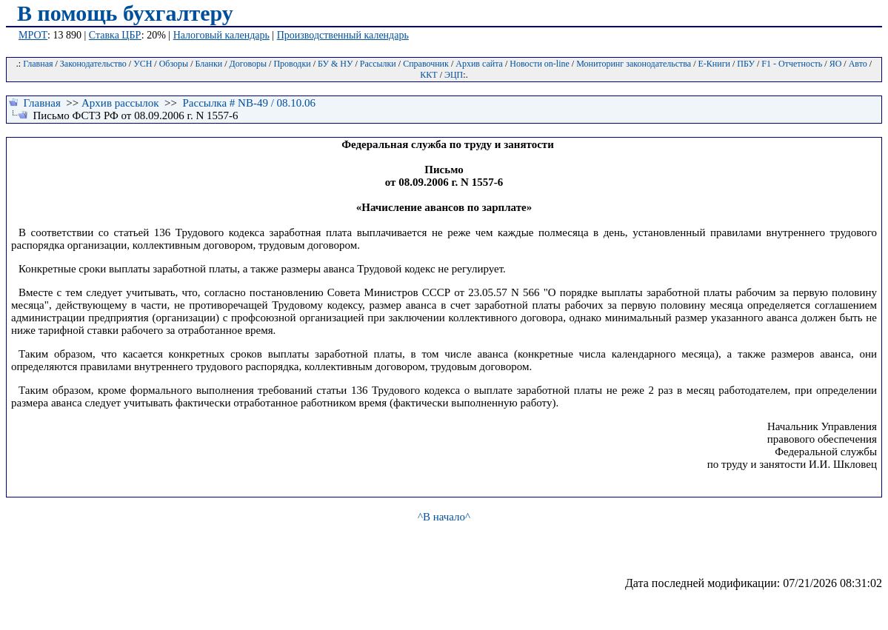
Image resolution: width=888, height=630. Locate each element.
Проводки (291, 63)
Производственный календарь (343, 35)
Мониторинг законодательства (633, 63)
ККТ (428, 75)
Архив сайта (479, 63)
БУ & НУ (335, 63)
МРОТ (33, 35)
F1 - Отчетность (791, 63)
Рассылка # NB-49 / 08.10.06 (249, 103)
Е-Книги (714, 63)
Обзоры (174, 63)
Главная (38, 63)
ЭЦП (453, 75)
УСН (142, 63)
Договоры (248, 63)
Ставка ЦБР (115, 35)
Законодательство (93, 63)
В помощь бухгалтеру (125, 13)
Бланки (209, 63)
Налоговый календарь (221, 35)
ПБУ (746, 63)
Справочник (426, 63)
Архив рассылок (120, 103)
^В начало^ (444, 517)
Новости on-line (540, 63)
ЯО (835, 63)
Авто (858, 63)
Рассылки (378, 63)
